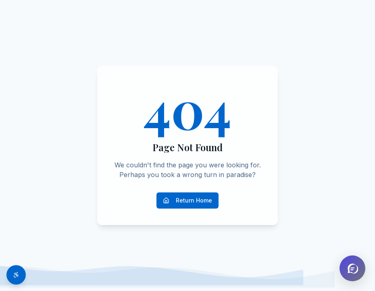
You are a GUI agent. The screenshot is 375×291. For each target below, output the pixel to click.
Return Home (187, 200)
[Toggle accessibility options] (16, 275)
